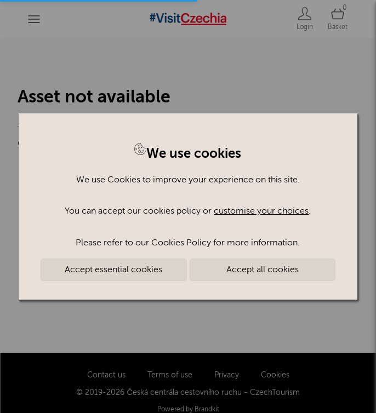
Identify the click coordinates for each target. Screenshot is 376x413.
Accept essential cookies (113, 269)
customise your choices (261, 211)
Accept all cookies (262, 269)
